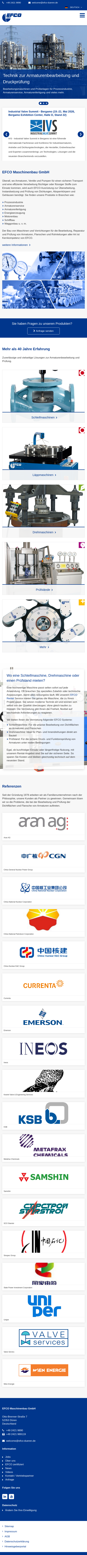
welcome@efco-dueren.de (45, 2)
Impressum (11, 1531)
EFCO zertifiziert (14, 1464)
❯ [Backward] (80, 134)
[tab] (41, 103)
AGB (7, 1536)
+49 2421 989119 (16, 1434)
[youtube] (11, 1496)
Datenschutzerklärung (17, 1541)
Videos (9, 1472)
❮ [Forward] (6, 134)
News (8, 1468)
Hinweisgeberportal (15, 1546)
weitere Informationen (15, 244)
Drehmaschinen (43, 532)
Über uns (10, 1460)
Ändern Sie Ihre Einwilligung (21, 1510)
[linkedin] (4, 1496)
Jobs (8, 1457)
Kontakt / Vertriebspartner (19, 1475)
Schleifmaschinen (43, 417)
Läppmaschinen (42, 475)
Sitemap (9, 1526)
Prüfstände (43, 589)
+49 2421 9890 (13, 2)
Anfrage (9, 1479)
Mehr (43, 647)
